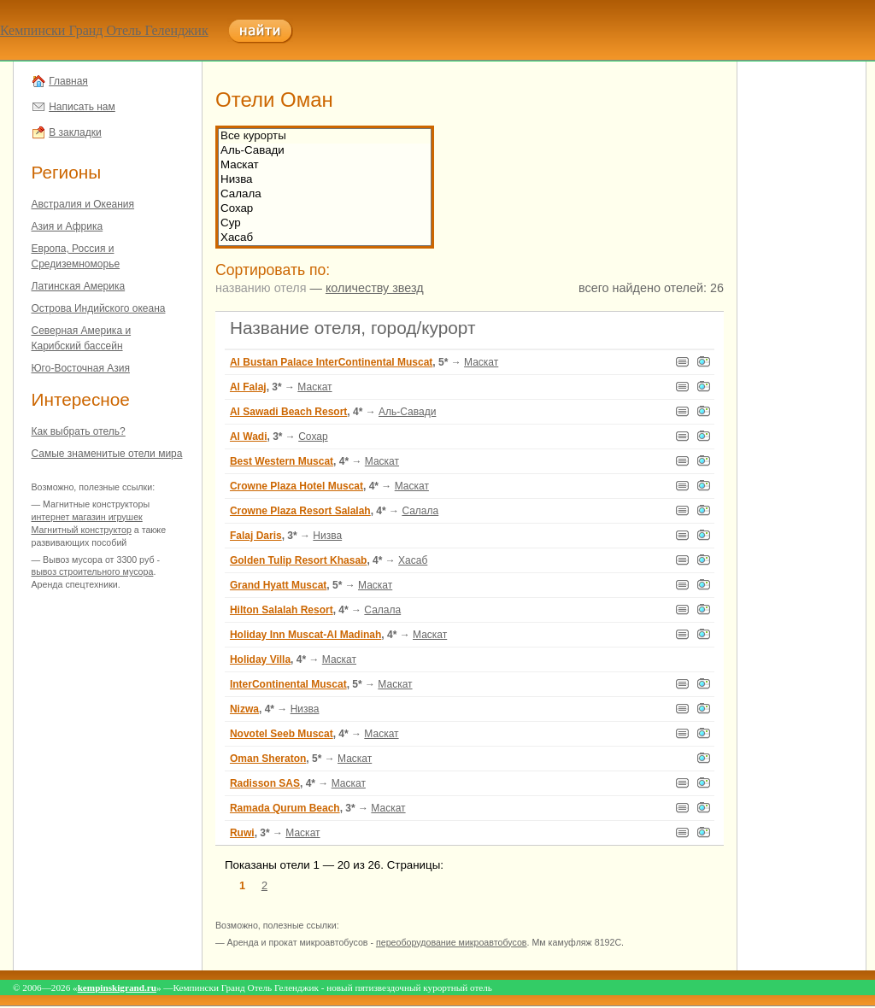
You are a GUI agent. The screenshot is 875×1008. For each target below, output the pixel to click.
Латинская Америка (79, 286)
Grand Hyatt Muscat (278, 585)
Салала (325, 194)
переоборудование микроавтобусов (451, 942)
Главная (68, 81)
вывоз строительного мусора (93, 571)
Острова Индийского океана (99, 308)
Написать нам (82, 107)
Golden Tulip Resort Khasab (298, 560)
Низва (325, 180)
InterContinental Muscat (288, 684)
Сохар (325, 209)
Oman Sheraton (268, 759)
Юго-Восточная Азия (81, 368)
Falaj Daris (256, 536)
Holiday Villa (260, 659)
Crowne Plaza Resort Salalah (300, 511)
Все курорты (325, 136)
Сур (325, 223)
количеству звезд (375, 288)
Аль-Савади (325, 151)
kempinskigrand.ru (117, 987)
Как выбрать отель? (79, 431)
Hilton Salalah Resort (281, 610)
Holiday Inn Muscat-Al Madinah (305, 635)
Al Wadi (248, 436)
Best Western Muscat (281, 461)
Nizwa (244, 709)
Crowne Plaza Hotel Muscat (296, 486)
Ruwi (242, 833)
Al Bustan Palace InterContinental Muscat (331, 362)
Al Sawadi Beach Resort (288, 412)
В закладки (75, 132)
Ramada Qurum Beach (285, 808)
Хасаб (325, 238)
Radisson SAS (265, 783)
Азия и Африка (67, 226)
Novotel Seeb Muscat (281, 734)
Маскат (325, 165)
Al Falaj (248, 387)
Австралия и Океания (83, 204)
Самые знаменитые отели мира (107, 454)
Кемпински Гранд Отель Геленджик (104, 30)
